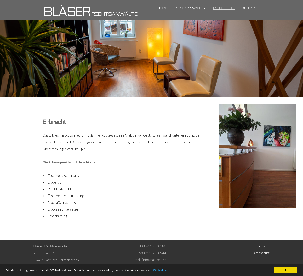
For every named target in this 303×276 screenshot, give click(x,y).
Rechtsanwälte (190, 8)
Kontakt (249, 8)
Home (162, 8)
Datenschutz (261, 253)
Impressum (262, 246)
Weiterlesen (161, 270)
